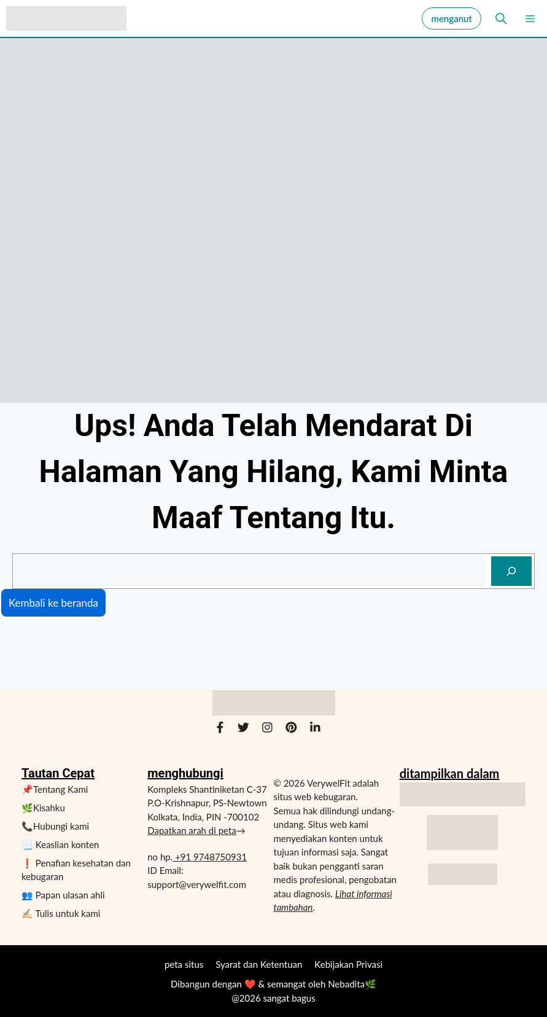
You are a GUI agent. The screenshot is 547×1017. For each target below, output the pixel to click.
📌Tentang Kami (54, 789)
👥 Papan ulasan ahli (63, 894)
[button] (497, 18)
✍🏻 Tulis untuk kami (60, 913)
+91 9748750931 (210, 856)
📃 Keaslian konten (60, 844)
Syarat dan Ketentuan (258, 964)
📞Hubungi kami (55, 826)
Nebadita (346, 983)
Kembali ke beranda (53, 602)
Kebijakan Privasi (348, 964)
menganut (451, 18)
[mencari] (511, 571)
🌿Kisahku (43, 807)
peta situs (184, 964)
